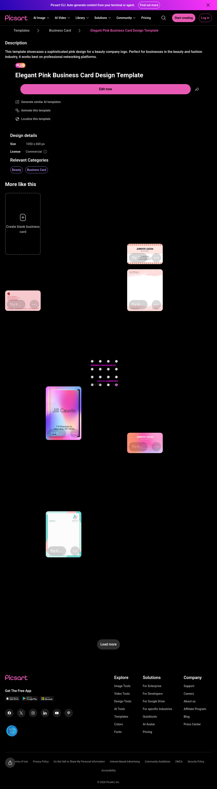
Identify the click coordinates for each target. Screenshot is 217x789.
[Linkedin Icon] (45, 713)
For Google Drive (154, 701)
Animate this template (36, 110)
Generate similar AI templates (41, 102)
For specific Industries (157, 709)
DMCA (179, 761)
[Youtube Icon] (57, 713)
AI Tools (119, 709)
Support (189, 686)
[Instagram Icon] (33, 713)
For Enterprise (152, 686)
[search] (164, 18)
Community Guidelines (157, 761)
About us (190, 701)
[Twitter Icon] (21, 713)
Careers (189, 693)
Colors (118, 724)
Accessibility (108, 770)
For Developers (153, 693)
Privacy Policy (41, 761)
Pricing (147, 732)
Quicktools (150, 716)
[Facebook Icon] (9, 713)
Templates (121, 716)
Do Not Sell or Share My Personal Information (79, 761)
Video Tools (122, 693)
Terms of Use (20, 761)
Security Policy (196, 761)
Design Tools (122, 701)
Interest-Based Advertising (125, 761)
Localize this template (35, 119)
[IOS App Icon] (12, 700)
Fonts (118, 732)
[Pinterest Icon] (68, 713)
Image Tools (122, 686)
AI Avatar (149, 724)
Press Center (192, 724)
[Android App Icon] (30, 700)
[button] (41, 17)
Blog (187, 716)
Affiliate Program (195, 709)
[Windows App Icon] (47, 700)
